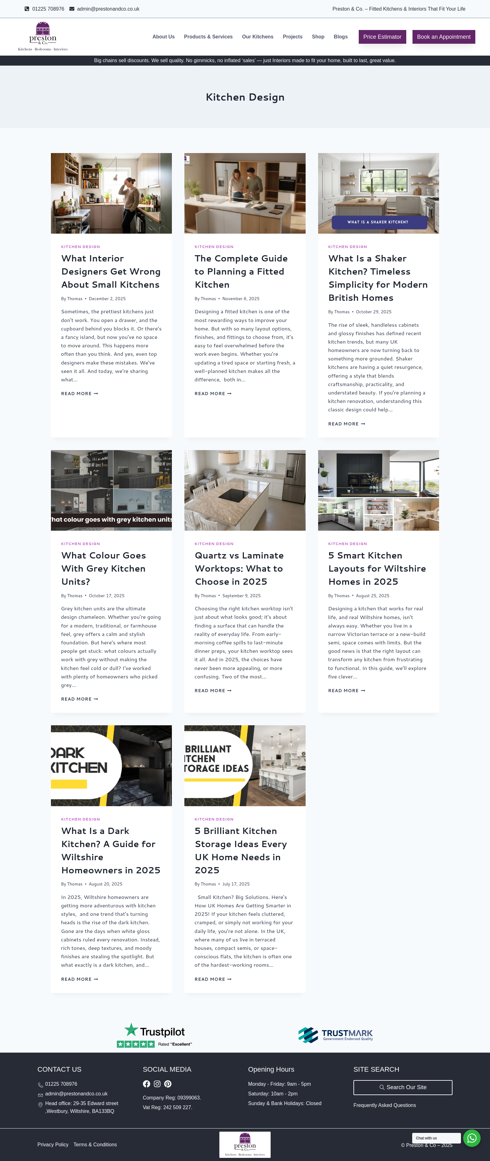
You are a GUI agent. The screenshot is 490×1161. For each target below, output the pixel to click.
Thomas (74, 298)
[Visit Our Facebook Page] (146, 1084)
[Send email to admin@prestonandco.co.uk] (87, 1094)
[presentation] (111, 193)
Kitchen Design (80, 246)
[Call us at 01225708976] (87, 1084)
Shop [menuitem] (318, 36)
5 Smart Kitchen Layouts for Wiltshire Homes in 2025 (377, 568)
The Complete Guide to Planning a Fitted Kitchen (241, 271)
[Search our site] (402, 1087)
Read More (79, 393)
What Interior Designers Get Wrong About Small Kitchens (111, 271)
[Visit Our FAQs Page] (384, 1105)
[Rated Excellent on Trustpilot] (154, 1035)
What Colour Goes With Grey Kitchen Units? (103, 568)
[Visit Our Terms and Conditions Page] (95, 1145)
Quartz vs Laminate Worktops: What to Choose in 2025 (239, 568)
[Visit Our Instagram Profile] (157, 1084)
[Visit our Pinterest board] (168, 1084)
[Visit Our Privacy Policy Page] (53, 1145)
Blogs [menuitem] (341, 36)
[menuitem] (163, 37)
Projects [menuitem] (292, 36)
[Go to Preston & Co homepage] (43, 36)
